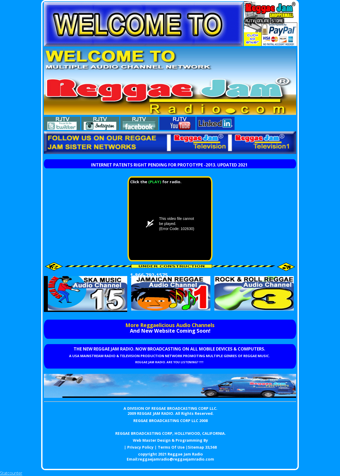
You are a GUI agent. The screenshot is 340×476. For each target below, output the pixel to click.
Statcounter (11, 473)
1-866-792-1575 (149, 275)
